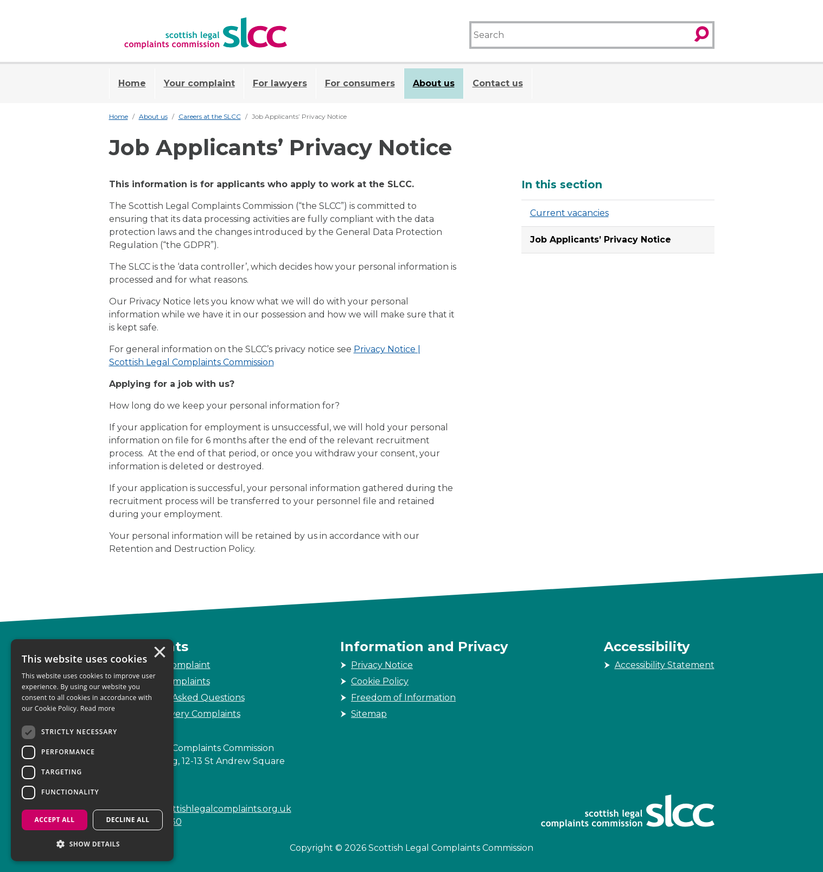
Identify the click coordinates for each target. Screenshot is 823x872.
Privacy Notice (382, 665)
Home (132, 83)
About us (434, 83)
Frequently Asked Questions (182, 697)
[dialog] (92, 750)
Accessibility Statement (664, 665)
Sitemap (369, 714)
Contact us (498, 83)
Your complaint (199, 83)
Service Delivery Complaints (180, 714)
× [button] (158, 653)
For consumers (360, 83)
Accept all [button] (55, 819)
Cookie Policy (380, 681)
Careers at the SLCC (209, 116)
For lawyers (280, 83)
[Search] (580, 35)
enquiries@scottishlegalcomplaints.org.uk (200, 809)
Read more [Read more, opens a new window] (97, 708)
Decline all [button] (128, 819)
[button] (92, 843)
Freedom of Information (403, 697)
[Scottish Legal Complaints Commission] (205, 33)
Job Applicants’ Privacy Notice (600, 239)
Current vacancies (569, 213)
